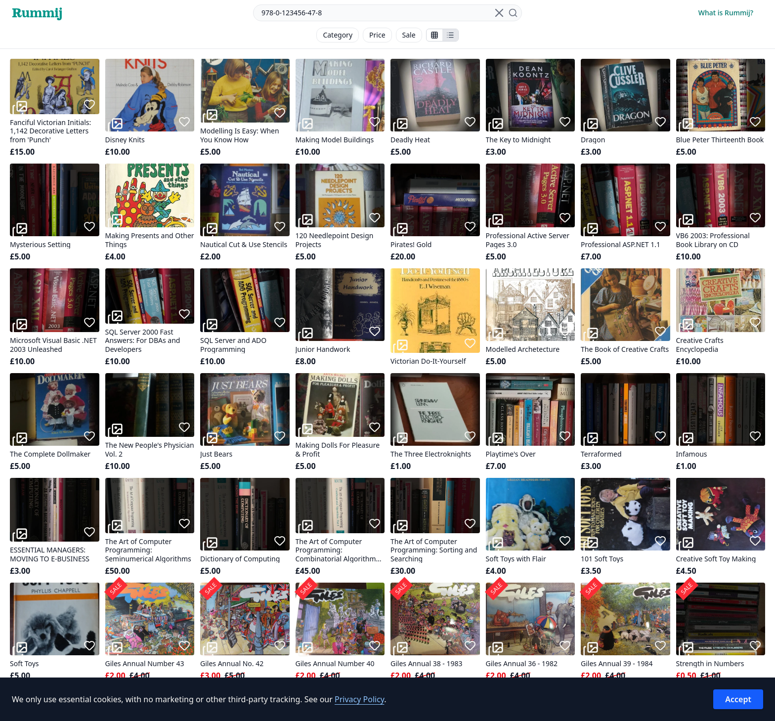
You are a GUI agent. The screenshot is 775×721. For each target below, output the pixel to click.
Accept (738, 699)
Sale (409, 35)
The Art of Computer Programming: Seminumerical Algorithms (148, 550)
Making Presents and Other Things (149, 240)
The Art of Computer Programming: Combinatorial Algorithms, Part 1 (338, 550)
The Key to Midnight (518, 139)
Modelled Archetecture (523, 349)
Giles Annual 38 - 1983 (426, 663)
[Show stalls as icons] (434, 35)
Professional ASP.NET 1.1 (620, 244)
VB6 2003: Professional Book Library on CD (713, 240)
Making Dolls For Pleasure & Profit (338, 449)
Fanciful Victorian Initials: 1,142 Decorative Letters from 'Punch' (50, 131)
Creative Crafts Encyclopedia (700, 344)
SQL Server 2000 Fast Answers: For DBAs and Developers (142, 341)
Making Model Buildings (335, 139)
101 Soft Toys (602, 558)
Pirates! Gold (410, 244)
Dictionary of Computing (240, 558)
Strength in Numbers (710, 663)
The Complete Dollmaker (50, 454)
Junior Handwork (323, 349)
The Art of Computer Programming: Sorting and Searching (433, 550)
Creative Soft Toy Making (716, 558)
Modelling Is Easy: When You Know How (239, 135)
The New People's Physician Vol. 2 (149, 449)
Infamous (691, 454)
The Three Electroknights (430, 454)
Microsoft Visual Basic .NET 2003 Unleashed (53, 344)
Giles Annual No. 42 (231, 663)
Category (337, 35)
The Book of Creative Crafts (625, 349)
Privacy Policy (359, 699)
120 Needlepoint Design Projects (335, 240)
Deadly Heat (410, 139)
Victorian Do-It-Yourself (428, 361)
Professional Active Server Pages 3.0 (528, 240)
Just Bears (216, 454)
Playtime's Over (511, 454)
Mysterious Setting (40, 244)
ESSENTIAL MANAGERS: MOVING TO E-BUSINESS (49, 554)
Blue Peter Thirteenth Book (720, 139)
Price (377, 35)
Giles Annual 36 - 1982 (522, 663)
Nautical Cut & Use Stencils (243, 244)
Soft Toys (24, 663)
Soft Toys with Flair (516, 558)
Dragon (593, 139)
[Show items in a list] (450, 35)
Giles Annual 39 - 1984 (617, 663)
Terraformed (601, 454)
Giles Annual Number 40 (335, 663)
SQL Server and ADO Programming (233, 344)
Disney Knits (125, 139)
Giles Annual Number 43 (144, 663)
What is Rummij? (725, 12)
